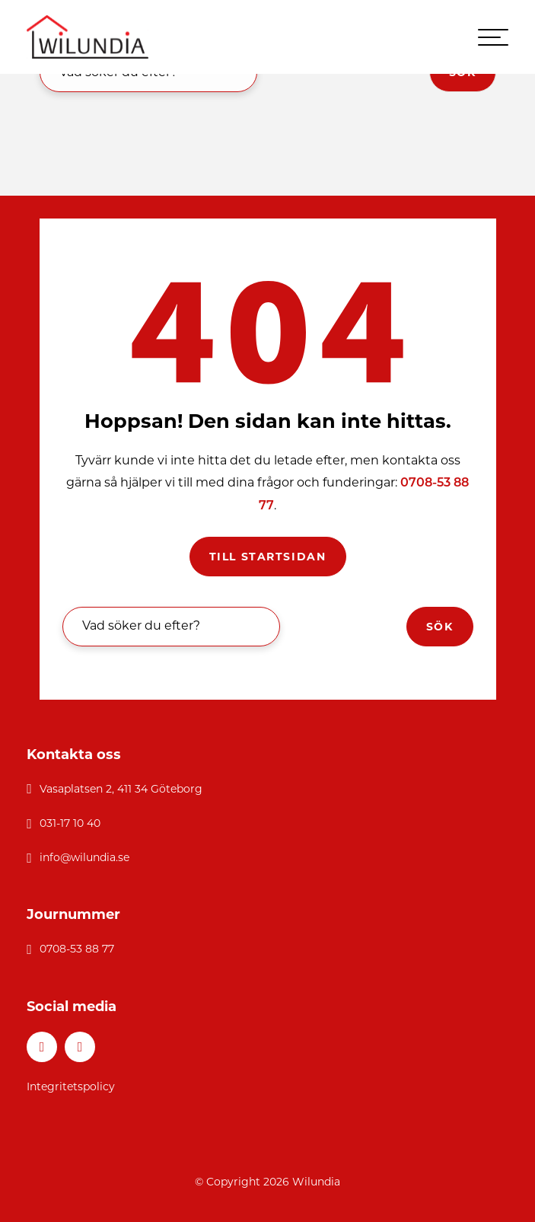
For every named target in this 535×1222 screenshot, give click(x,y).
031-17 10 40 (70, 823)
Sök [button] (440, 626)
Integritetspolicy (71, 1086)
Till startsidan (267, 556)
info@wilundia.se (84, 857)
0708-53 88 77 (77, 949)
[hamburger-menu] (493, 37)
